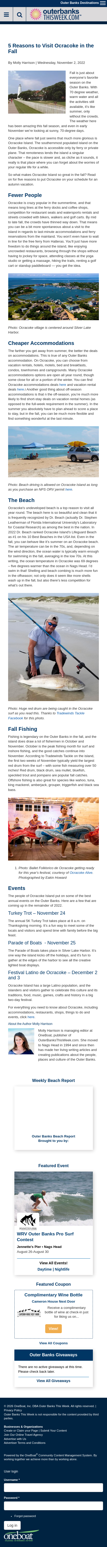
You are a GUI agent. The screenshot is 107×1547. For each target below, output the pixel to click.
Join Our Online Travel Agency (23, 1434)
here (62, 385)
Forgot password (25, 1516)
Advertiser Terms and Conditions (25, 1442)
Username (12, 1479)
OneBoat (31, 1455)
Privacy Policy (13, 1410)
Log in (12, 1525)
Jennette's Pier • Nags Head (39, 1247)
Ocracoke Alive (81, 873)
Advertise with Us (15, 1438)
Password (11, 1497)
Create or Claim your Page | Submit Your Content (35, 1430)
